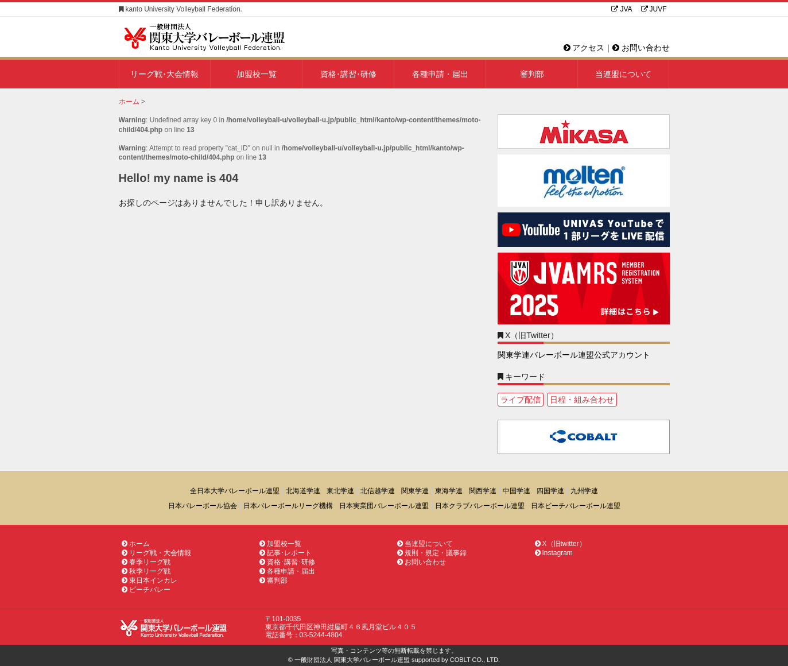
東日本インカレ (149, 580)
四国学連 (550, 491)
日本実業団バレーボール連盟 (384, 506)
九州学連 (584, 491)
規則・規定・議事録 (432, 553)
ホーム (136, 544)
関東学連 (415, 491)
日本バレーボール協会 (202, 506)
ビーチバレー (146, 590)
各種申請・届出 (440, 74)
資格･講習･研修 (348, 74)
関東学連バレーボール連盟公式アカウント (574, 354)
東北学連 (340, 491)
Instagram (554, 553)
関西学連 (482, 491)
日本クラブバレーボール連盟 (480, 506)
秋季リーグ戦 (146, 571)
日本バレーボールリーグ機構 (288, 506)
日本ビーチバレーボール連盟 (575, 506)
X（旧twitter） (560, 544)
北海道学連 (303, 491)
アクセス (584, 47)
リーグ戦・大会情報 (156, 553)
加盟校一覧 (256, 74)
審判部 (532, 74)
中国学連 (516, 491)
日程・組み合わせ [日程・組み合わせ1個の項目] (582, 399)
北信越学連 (377, 491)
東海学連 (449, 491)
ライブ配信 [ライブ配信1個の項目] (520, 399)
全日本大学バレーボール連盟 (235, 491)
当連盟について (623, 74)
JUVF (654, 9)
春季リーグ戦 (146, 562)
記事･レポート (285, 553)
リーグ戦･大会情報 (164, 74)
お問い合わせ (641, 47)
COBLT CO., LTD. (475, 659)
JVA (621, 9)
